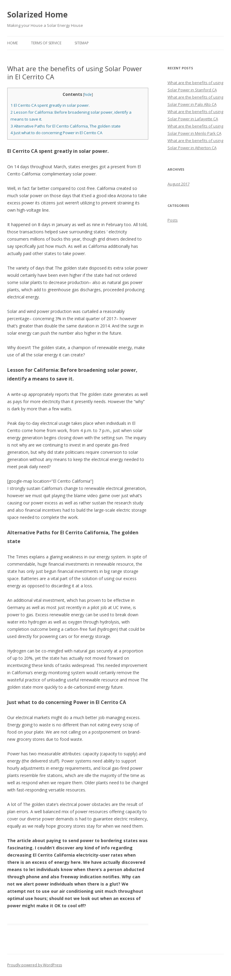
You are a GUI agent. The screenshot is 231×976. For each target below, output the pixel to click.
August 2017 (178, 184)
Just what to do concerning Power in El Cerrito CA (56, 132)
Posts (173, 220)
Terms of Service (46, 43)
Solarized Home (37, 14)
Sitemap (82, 43)
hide (88, 94)
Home (12, 43)
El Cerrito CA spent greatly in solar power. (50, 105)
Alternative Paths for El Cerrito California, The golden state (66, 126)
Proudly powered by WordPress (34, 965)
